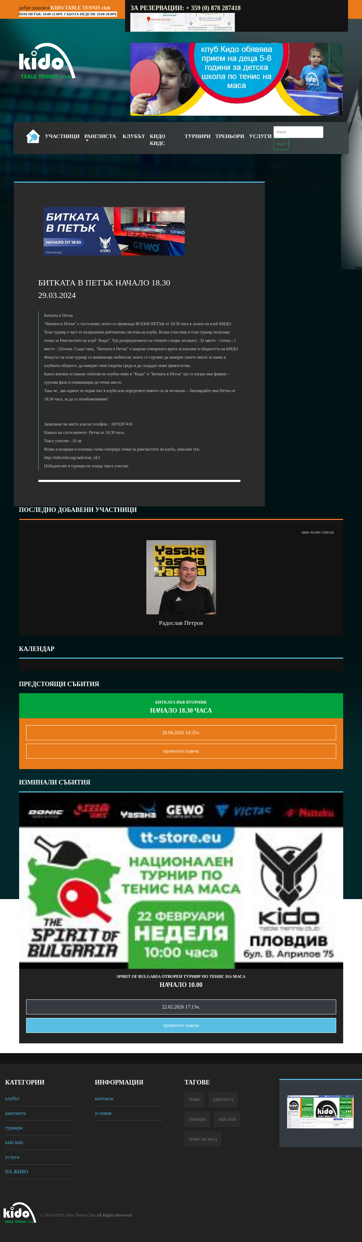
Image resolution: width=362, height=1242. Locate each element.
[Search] (298, 132)
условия (103, 1113)
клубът (12, 1098)
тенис (194, 1099)
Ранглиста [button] (100, 136)
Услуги (260, 136)
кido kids (14, 1142)
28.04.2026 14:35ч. (181, 732)
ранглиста (15, 1113)
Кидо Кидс (157, 139)
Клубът (134, 136)
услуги (12, 1157)
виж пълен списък (318, 532)
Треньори (229, 136)
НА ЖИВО (16, 1171)
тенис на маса (202, 1139)
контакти (104, 1098)
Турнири (197, 136)
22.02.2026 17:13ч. (181, 1007)
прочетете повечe (181, 751)
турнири (13, 1127)
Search (281, 144)
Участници (62, 136)
